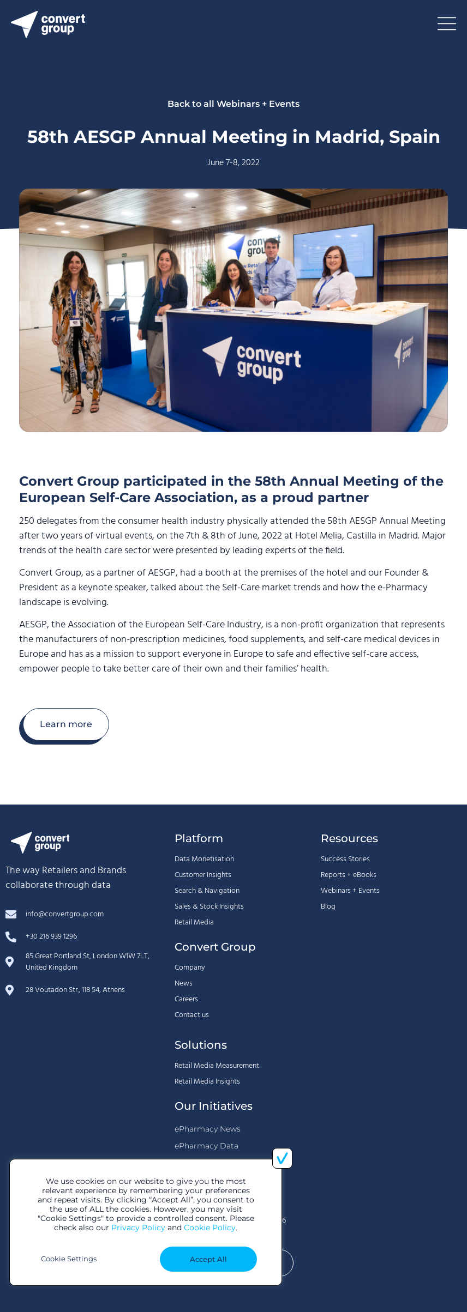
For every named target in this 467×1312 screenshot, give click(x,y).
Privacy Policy (138, 1227)
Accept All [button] (208, 1259)
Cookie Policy (210, 1227)
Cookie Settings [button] (69, 1258)
